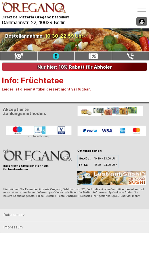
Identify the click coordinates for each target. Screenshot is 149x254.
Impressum (13, 227)
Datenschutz (14, 215)
